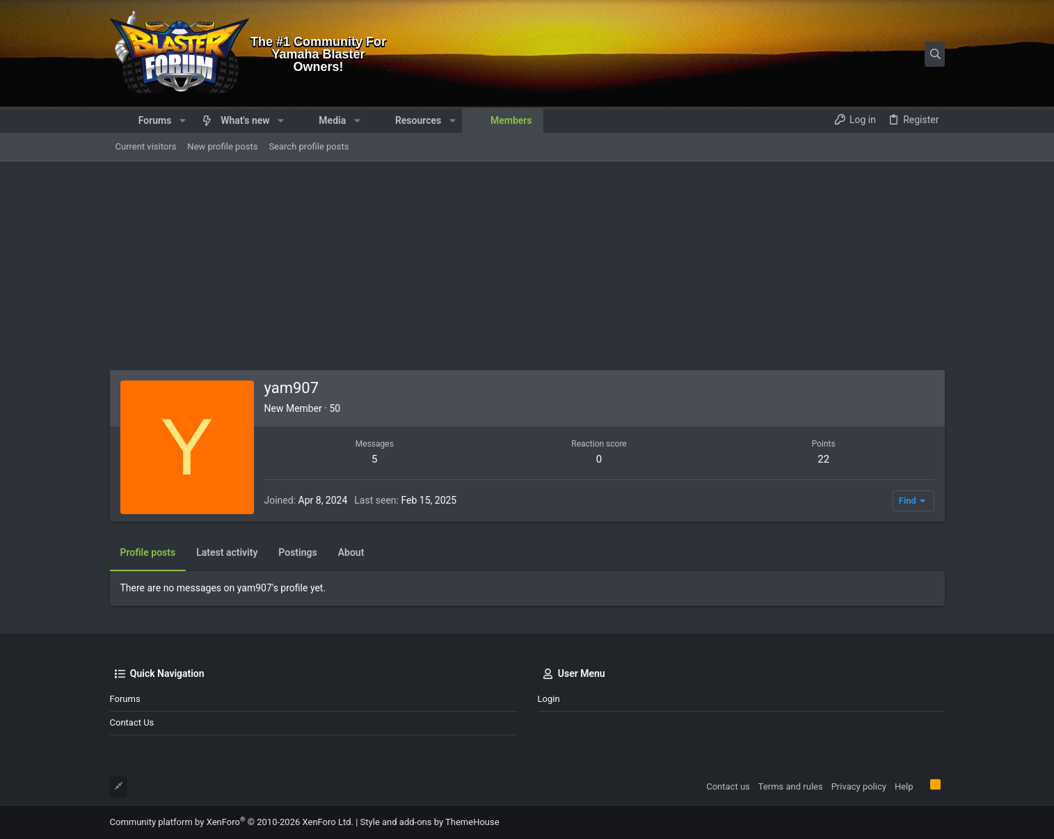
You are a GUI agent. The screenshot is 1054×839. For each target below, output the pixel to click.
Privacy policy (858, 786)
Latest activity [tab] (226, 552)
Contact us (132, 722)
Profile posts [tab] (148, 552)
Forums (125, 699)
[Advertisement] (527, 265)
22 (823, 459)
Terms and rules (790, 786)
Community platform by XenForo (231, 822)
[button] (182, 120)
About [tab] (351, 552)
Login (549, 699)
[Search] (858, 54)
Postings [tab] (297, 552)
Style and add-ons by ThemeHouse (430, 822)
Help (904, 786)
